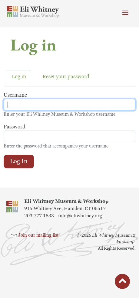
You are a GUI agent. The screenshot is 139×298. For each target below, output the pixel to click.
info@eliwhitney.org (80, 216)
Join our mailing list (38, 235)
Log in (19, 76)
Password (14, 127)
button (122, 282)
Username (15, 95)
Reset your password (65, 76)
